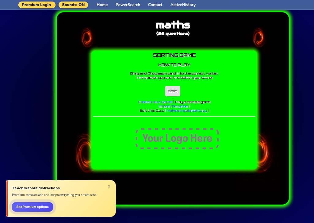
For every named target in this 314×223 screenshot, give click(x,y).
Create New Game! (155, 102)
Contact (155, 5)
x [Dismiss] (109, 186)
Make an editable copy (187, 110)
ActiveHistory (183, 5)
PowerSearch (128, 5)
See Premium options (32, 207)
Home (102, 5)
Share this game (173, 106)
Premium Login (36, 5)
